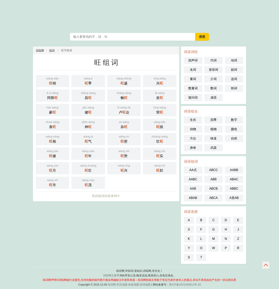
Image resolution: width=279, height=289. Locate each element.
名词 (193, 69)
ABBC (234, 188)
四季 (213, 119)
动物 (193, 129)
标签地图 (133, 284)
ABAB (193, 198)
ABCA (213, 198)
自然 (234, 138)
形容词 (213, 69)
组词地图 (145, 284)
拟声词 (193, 60)
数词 (213, 88)
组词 (52, 50)
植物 (213, 129)
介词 (213, 79)
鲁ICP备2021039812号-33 (185, 284)
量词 (193, 79)
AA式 (192, 170)
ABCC (213, 170)
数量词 (193, 88)
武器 (213, 147)
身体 (193, 147)
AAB (193, 188)
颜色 (234, 129)
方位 (193, 138)
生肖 (193, 119)
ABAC (234, 179)
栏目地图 (122, 284)
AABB (234, 170)
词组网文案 (110, 275)
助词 (234, 88)
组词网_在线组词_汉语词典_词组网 (139, 15)
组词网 (112, 284)
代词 (213, 60)
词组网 (40, 50)
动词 (234, 60)
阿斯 (52, 95)
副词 (234, 69)
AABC (193, 179)
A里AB (234, 198)
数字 (234, 119)
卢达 (124, 109)
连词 (234, 79)
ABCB (213, 188)
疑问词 (193, 97)
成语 (213, 97)
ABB (213, 179)
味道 (213, 138)
